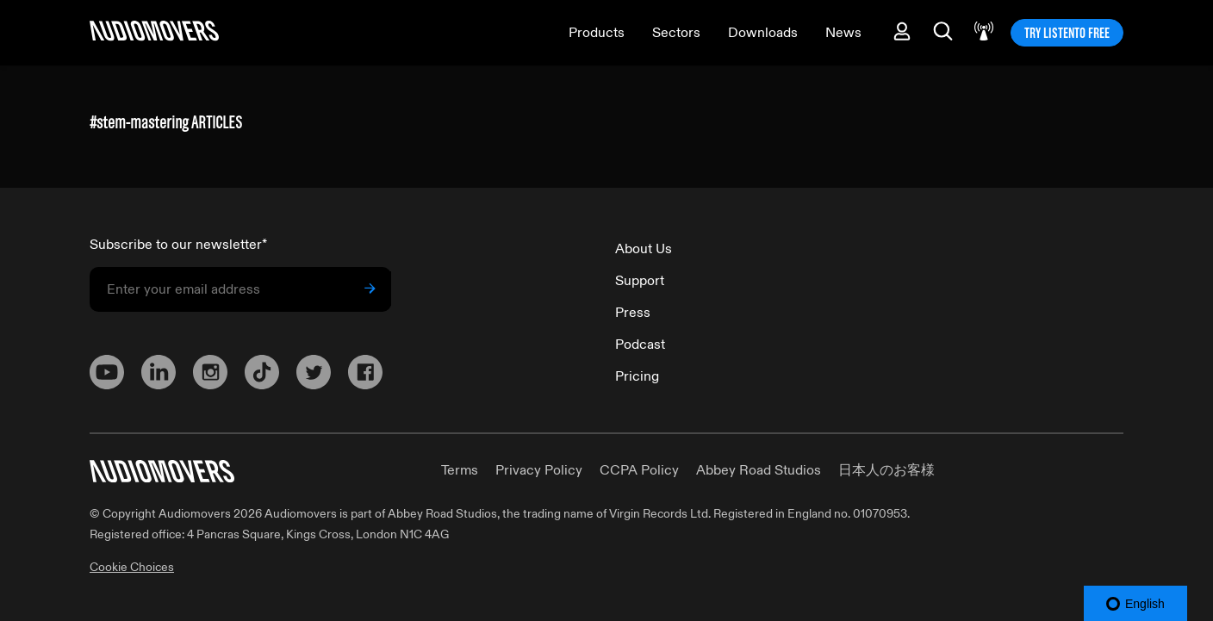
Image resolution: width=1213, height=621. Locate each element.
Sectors (676, 32)
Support (639, 280)
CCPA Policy (639, 470)
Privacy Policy (538, 470)
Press (632, 312)
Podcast (640, 344)
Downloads (763, 32)
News (843, 32)
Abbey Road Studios (758, 470)
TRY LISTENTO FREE (1067, 32)
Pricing (637, 376)
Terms (459, 470)
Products (597, 32)
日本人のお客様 (886, 470)
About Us (643, 249)
